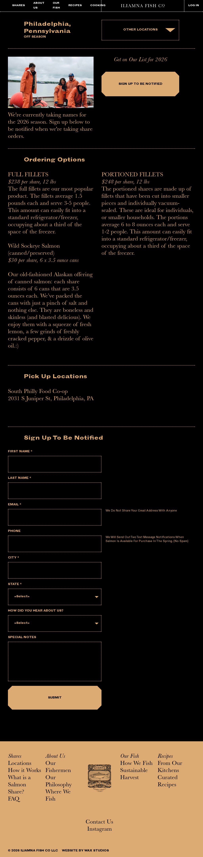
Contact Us (99, 823)
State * (15, 584)
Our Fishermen (58, 767)
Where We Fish (58, 796)
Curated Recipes (168, 781)
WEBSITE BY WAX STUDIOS (85, 850)
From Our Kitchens (170, 767)
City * (13, 557)
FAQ (13, 800)
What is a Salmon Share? (19, 785)
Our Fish (129, 757)
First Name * (20, 451)
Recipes (165, 757)
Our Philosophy (58, 781)
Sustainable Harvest (134, 774)
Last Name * (19, 478)
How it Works (24, 771)
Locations (19, 764)
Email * (14, 504)
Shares (14, 757)
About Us (55, 757)
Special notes (22, 637)
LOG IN (193, 5)
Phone (14, 531)
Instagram (99, 830)
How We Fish (136, 764)
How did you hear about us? (35, 611)
